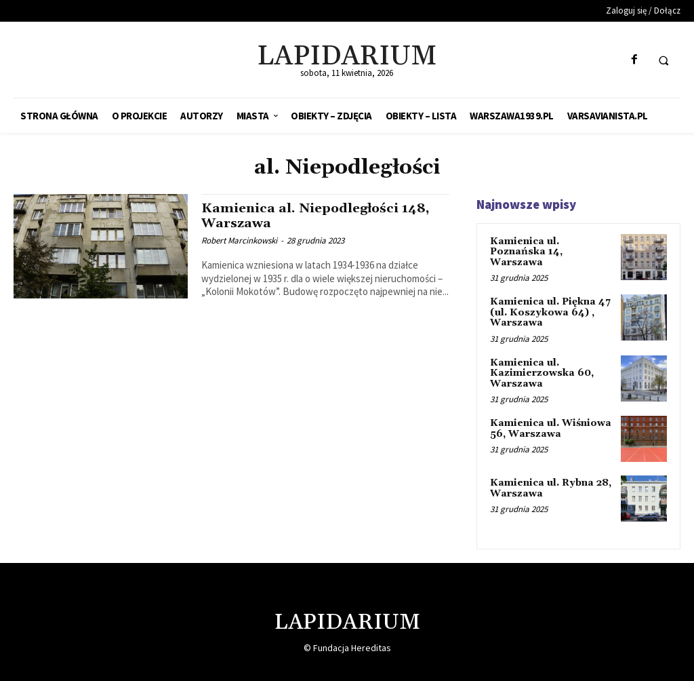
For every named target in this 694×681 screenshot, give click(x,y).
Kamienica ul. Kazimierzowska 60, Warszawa (542, 372)
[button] (663, 60)
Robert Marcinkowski (239, 240)
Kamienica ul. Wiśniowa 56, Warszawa (550, 428)
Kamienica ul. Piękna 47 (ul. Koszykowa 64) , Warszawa (550, 312)
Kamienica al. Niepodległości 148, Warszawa (317, 215)
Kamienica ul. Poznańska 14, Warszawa (526, 252)
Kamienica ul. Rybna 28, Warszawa (550, 487)
